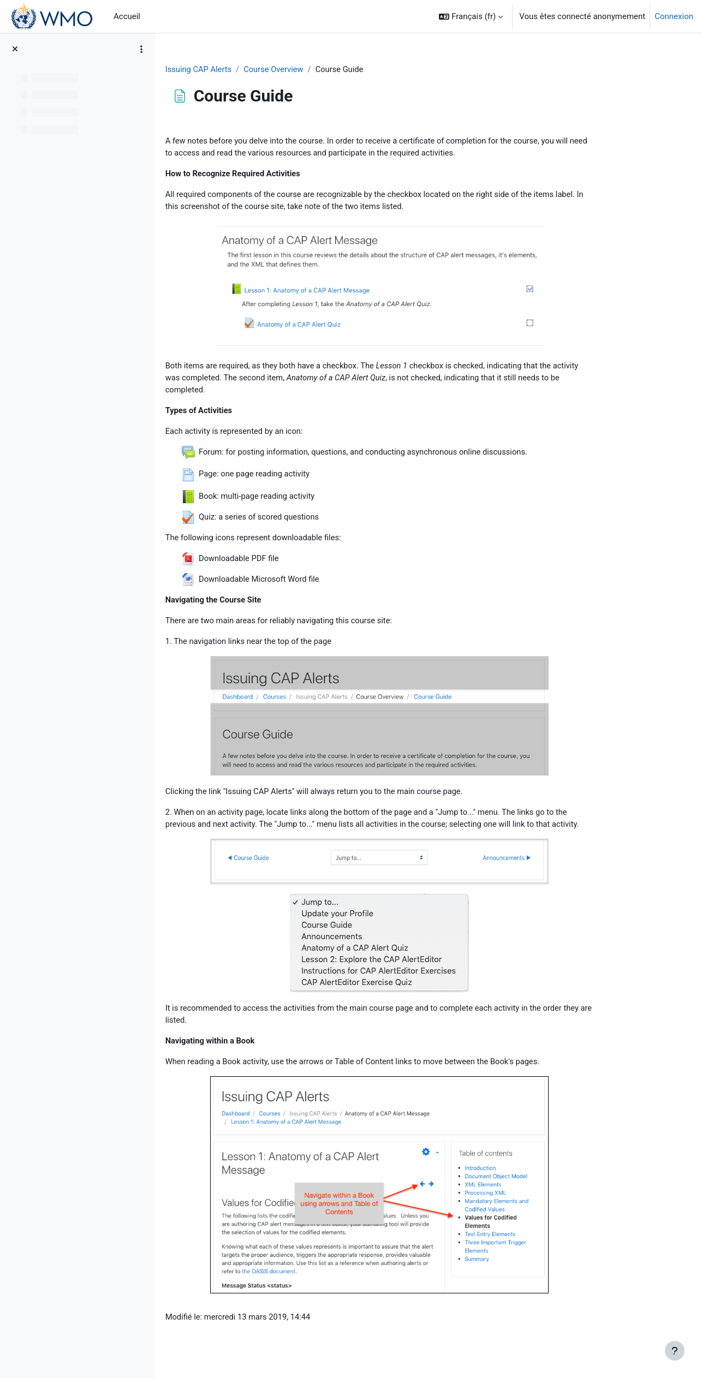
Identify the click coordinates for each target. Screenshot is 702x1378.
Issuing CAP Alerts (240, 69)
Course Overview (316, 69)
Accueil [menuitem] (127, 16)
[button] (471, 16)
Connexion (674, 16)
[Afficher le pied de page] (675, 1351)
